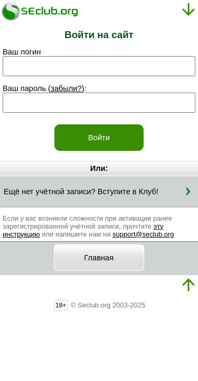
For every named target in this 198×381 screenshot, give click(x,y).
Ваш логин (22, 52)
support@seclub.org (143, 234)
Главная (99, 257)
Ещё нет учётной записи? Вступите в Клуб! (81, 191)
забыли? (66, 88)
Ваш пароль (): (45, 88)
